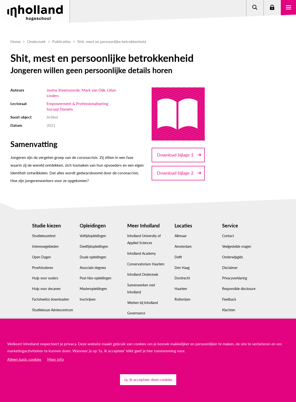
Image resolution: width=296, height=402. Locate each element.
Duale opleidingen (93, 257)
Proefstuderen (42, 268)
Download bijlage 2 (175, 173)
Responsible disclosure (238, 289)
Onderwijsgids (232, 257)
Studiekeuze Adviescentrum (52, 310)
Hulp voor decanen (46, 289)
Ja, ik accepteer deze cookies (148, 379)
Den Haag (182, 268)
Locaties (183, 225)
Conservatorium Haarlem (145, 264)
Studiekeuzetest (44, 236)
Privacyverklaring (234, 278)
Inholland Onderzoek (142, 274)
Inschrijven (88, 299)
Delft (178, 257)
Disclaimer (230, 268)
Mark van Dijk (93, 90)
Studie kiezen (46, 225)
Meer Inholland (143, 225)
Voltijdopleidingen (93, 236)
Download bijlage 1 (175, 154)
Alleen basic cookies (24, 359)
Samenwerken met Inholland (141, 288)
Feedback (229, 299)
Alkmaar (181, 236)
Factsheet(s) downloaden (50, 299)
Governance (136, 313)
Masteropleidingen (93, 289)
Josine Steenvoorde (63, 90)
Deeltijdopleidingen (94, 246)
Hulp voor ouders (45, 278)
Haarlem (181, 289)
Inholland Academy (141, 253)
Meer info (55, 359)
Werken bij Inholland (142, 303)
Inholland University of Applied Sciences (144, 239)
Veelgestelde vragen (236, 246)
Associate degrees (93, 268)
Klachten (228, 310)
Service (230, 225)
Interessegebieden (45, 246)
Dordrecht (182, 278)
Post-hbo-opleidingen (95, 278)
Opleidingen (93, 225)
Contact (228, 236)
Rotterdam (182, 299)
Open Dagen (41, 257)
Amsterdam (183, 246)
